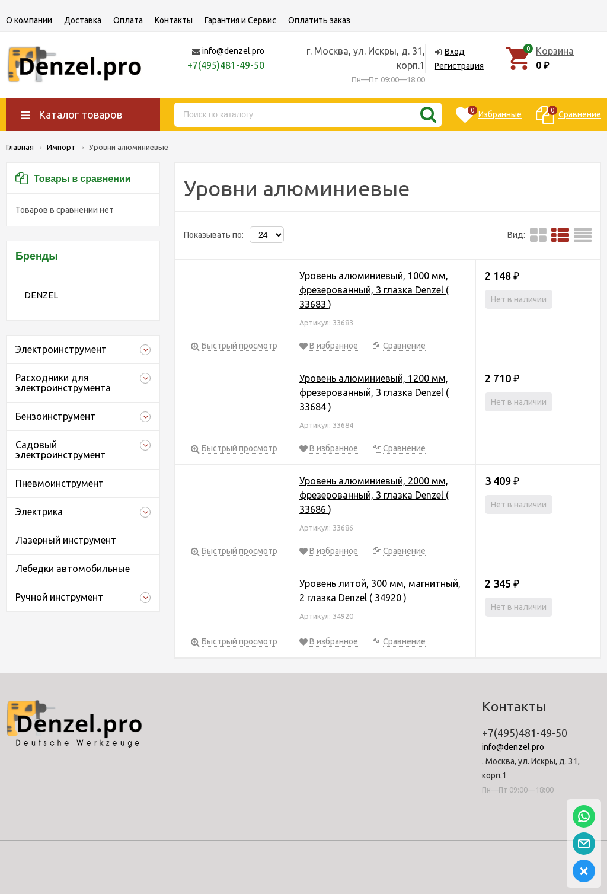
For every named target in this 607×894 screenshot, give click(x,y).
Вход (455, 51)
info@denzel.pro (233, 51)
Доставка (82, 20)
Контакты (174, 20)
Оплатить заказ (319, 20)
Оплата (128, 20)
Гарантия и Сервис (240, 20)
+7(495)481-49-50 (225, 65)
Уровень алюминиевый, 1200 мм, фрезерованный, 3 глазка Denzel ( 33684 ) (374, 392)
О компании (29, 20)
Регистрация (459, 66)
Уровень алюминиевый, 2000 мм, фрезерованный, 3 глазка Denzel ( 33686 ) (374, 495)
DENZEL (41, 295)
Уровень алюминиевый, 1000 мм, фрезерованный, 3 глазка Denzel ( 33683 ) (374, 289)
